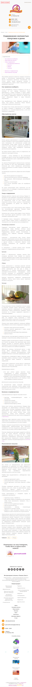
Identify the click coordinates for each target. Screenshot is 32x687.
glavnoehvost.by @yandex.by (15, 25)
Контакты (16, 614)
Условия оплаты (16, 607)
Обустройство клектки (10, 60)
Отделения (20, 599)
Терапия (19, 586)
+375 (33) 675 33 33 (10, 621)
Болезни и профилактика (11, 70)
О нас (16, 618)
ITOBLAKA (20, 683)
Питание (9, 68)
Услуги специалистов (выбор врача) (23, 591)
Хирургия (19, 593)
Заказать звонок (27, 2)
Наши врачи (16, 609)
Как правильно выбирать (11, 58)
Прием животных (21, 597)
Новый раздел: (16, 583)
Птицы (14, 537)
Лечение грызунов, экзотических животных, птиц (9, 599)
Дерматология (6, 589)
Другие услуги (21, 601)
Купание (9, 65)
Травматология (21, 588)
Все (9, 537)
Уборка (9, 66)
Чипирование (20, 595)
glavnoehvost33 (20, 554)
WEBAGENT (23, 682)
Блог (16, 612)
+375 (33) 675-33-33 (16, 22)
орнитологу (5, 416)
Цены (16, 605)
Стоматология (6, 602)
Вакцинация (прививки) (9, 586)
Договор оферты (16, 616)
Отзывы (16, 610)
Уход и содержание (10, 62)
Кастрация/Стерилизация (8, 595)
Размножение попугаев (11, 72)
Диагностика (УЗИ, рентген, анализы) (8, 592)
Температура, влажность (13, 63)
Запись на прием (5, 2)
